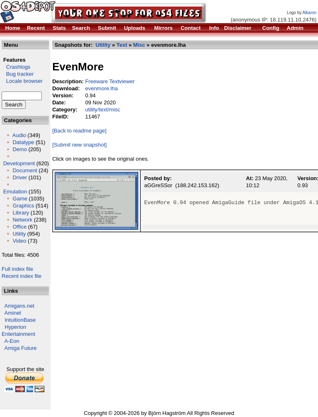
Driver (19, 177)
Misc (139, 45)
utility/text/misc (102, 109)
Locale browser (22, 81)
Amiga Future (21, 348)
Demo (19, 149)
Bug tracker (18, 74)
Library (20, 213)
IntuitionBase (20, 320)
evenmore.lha (101, 88)
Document (24, 170)
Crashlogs (16, 67)
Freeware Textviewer (110, 81)
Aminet (13, 313)
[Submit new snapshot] (79, 145)
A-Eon (12, 341)
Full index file (17, 269)
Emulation (15, 191)
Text (121, 45)
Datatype (23, 142)
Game (19, 198)
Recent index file (21, 276)
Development (19, 163)
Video (19, 241)
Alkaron (309, 12)
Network (22, 220)
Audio (19, 135)
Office (19, 227)
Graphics (23, 205)
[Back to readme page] (79, 131)
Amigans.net (19, 306)
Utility (19, 234)
